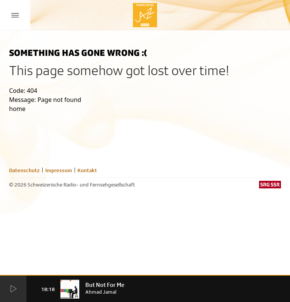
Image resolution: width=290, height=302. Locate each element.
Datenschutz (24, 170)
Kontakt (87, 170)
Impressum (58, 170)
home (17, 109)
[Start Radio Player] (13, 289)
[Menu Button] (15, 15)
